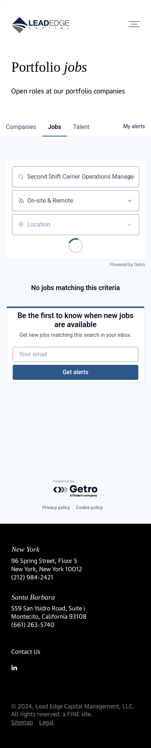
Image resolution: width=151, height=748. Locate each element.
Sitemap (22, 722)
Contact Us (25, 651)
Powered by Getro (127, 264)
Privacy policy (56, 507)
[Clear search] (129, 177)
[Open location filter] (129, 224)
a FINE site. (77, 713)
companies (21, 126)
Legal (46, 722)
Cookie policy (89, 507)
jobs (54, 126)
